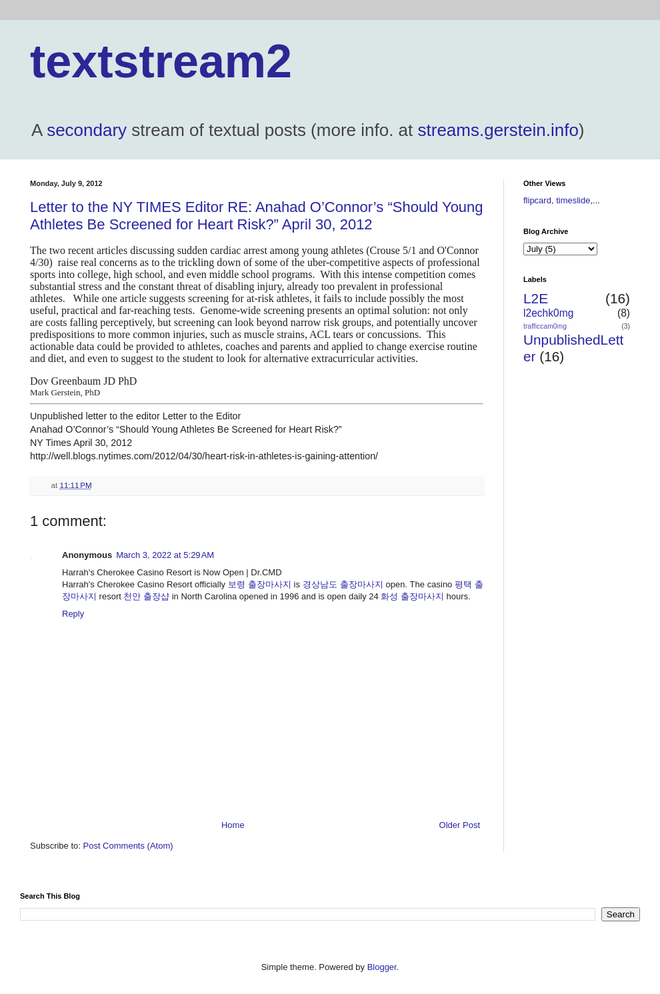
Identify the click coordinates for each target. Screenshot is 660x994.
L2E (535, 298)
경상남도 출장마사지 (343, 584)
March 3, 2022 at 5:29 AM (165, 555)
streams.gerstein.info (498, 130)
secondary (87, 130)
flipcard (537, 200)
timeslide (573, 200)
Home (233, 825)
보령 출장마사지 (259, 584)
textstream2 (161, 61)
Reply (73, 614)
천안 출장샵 (146, 596)
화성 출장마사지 (412, 596)
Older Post (459, 825)
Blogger (382, 967)
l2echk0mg (548, 313)
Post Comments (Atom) (128, 846)
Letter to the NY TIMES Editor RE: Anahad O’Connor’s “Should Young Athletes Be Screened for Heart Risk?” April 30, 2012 (256, 216)
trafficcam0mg (545, 326)
